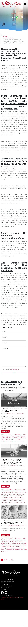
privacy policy (15, 369)
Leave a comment (18, 441)
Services (5, 36)
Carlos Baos (21, 413)
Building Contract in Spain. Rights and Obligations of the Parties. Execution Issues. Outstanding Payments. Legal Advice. (12, 461)
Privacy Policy (14, 597)
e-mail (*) (14, 344)
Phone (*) (14, 338)
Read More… (5, 431)
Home (3, 34)
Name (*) (14, 333)
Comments (14, 357)
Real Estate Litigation (9, 38)
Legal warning (5, 597)
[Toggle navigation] (25, 4)
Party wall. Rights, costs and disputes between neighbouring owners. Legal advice (14, 410)
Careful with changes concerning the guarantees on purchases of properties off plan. (12, 522)
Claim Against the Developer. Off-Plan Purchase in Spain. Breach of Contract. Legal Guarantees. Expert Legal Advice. (13, 436)
